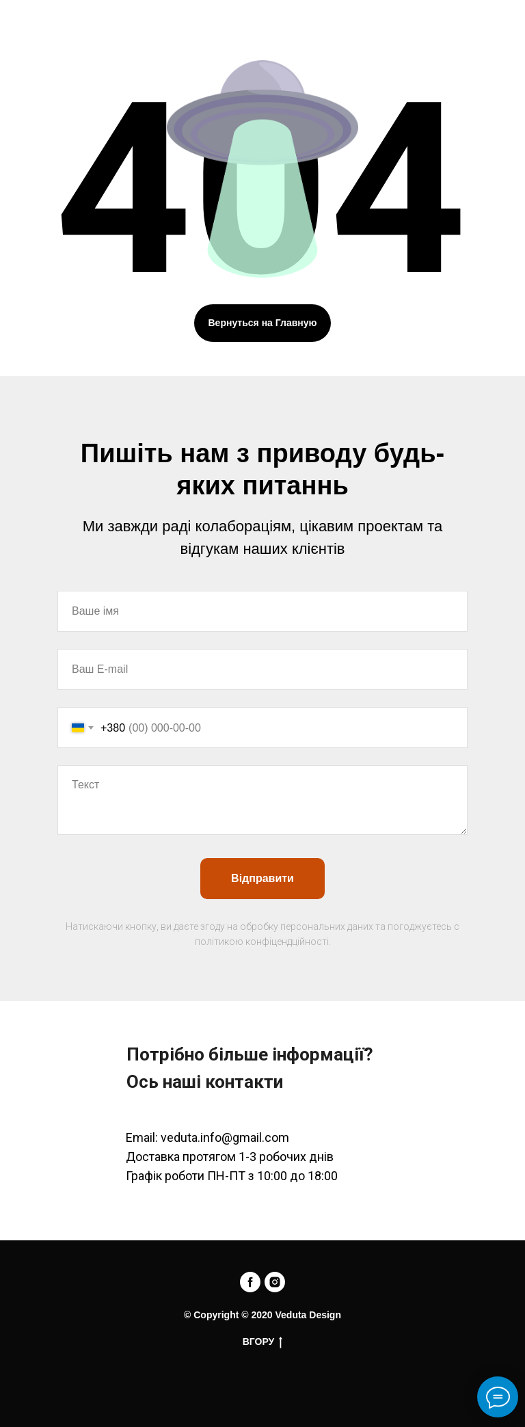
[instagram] (275, 1282)
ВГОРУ (263, 1342)
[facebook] (250, 1282)
